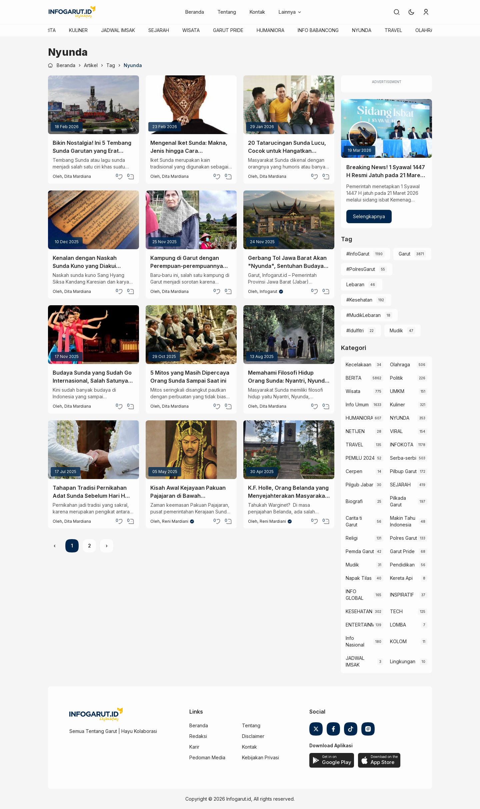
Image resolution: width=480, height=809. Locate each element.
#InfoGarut (357, 254)
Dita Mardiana (77, 176)
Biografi (354, 501)
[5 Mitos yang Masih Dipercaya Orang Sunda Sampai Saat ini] (191, 334)
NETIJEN (355, 431)
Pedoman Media (207, 757)
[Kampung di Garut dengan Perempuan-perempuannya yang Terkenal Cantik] (191, 219)
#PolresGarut (360, 269)
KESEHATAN (359, 611)
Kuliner (397, 404)
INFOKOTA (401, 444)
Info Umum (357, 404)
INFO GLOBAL (354, 594)
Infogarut (268, 291)
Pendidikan (402, 564)
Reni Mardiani (175, 521)
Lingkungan (402, 661)
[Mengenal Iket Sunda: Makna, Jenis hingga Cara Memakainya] (191, 104)
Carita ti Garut (354, 521)
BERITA (48, 30)
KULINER (78, 30)
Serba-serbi (403, 458)
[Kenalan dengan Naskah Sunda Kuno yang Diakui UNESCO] (93, 219)
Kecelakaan (358, 364)
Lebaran (355, 284)
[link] (397, 12)
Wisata (353, 391)
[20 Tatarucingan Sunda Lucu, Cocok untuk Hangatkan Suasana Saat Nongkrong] (288, 104)
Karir (194, 747)
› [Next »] (107, 545)
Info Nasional (355, 641)
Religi (352, 538)
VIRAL (396, 431)
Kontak (257, 12)
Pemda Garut (360, 551)
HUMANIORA (270, 30)
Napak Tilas (359, 578)
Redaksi (198, 736)
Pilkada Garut (398, 501)
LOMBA (398, 625)
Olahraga (400, 364)
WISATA (191, 30)
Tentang (226, 12)
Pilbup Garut (403, 471)
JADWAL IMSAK (118, 30)
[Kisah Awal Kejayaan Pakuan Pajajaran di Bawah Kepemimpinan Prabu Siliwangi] (191, 449)
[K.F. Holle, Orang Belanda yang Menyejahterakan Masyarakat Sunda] (288, 449)
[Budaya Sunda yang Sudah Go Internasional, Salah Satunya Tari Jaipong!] (93, 334)
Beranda (194, 12)
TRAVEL (393, 30)
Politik (396, 378)
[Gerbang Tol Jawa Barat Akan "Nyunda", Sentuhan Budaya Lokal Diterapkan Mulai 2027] (288, 219)
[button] (411, 12)
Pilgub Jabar (359, 484)
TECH (396, 611)
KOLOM (398, 641)
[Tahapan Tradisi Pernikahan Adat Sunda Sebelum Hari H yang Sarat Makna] (93, 449)
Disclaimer (253, 736)
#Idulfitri (355, 330)
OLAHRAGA (427, 30)
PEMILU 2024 (360, 458)
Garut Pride (402, 551)
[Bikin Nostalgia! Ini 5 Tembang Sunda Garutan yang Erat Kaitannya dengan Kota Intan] (93, 104)
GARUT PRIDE (228, 30)
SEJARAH (158, 30)
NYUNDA (361, 30)
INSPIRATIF (402, 594)
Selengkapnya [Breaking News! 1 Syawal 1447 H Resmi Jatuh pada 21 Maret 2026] (369, 216)
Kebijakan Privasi (260, 757)
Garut (404, 254)
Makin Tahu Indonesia (402, 521)
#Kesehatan (359, 300)
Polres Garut (403, 538)
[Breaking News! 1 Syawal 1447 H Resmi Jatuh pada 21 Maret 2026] (386, 128)
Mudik (396, 330)
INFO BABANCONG (318, 30)
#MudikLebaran (363, 315)
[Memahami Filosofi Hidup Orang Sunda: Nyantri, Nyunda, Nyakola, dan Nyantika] (288, 334)
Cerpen (354, 471)
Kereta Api (401, 578)
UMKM (397, 391)
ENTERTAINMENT (360, 625)
